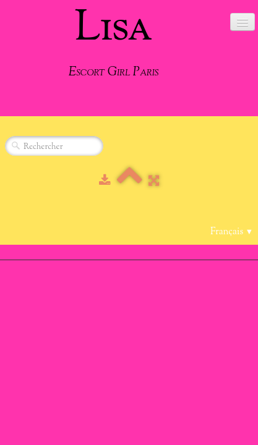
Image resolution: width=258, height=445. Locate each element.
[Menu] (242, 22)
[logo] (114, 42)
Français (231, 232)
